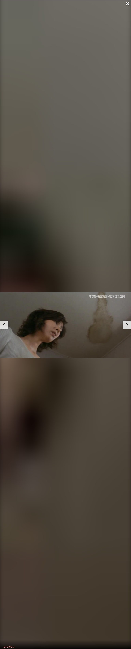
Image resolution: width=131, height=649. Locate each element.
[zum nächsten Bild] (127, 325)
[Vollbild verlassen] (127, 3)
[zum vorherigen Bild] (4, 325)
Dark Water (9, 646)
